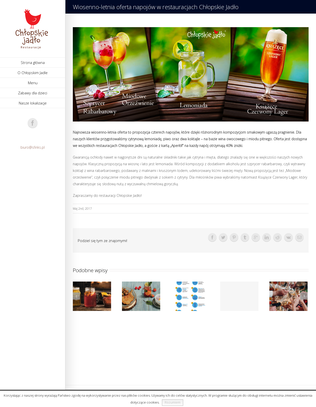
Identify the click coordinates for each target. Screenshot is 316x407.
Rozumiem (172, 402)
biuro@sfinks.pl (32, 147)
